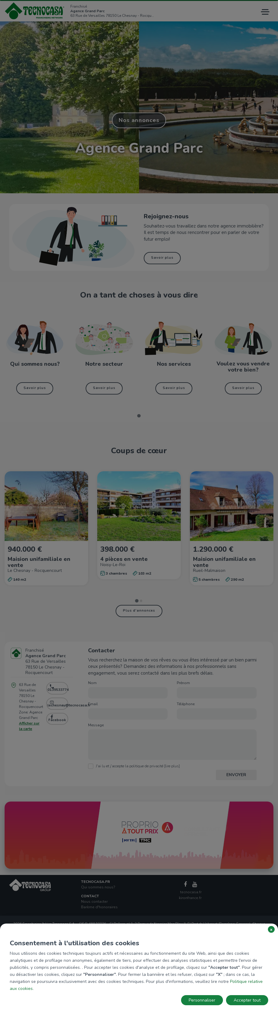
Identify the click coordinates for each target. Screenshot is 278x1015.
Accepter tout (247, 1000)
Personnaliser (202, 1000)
